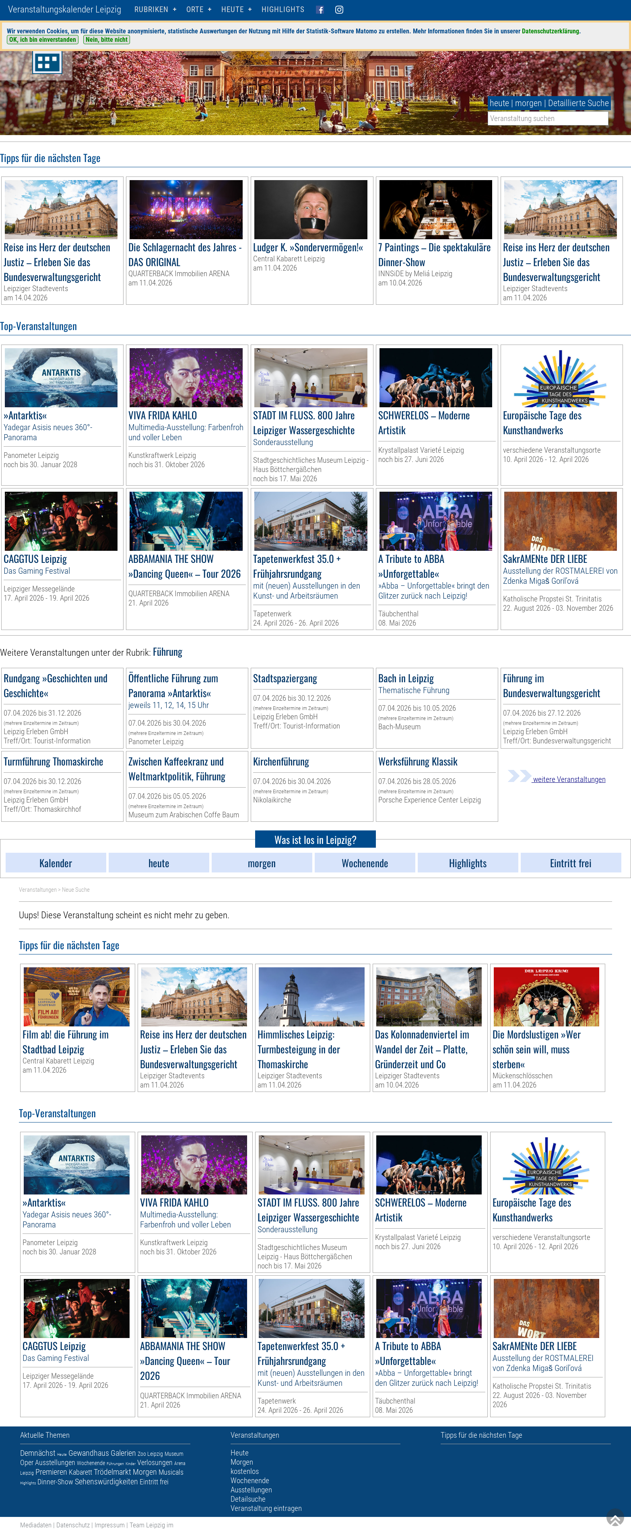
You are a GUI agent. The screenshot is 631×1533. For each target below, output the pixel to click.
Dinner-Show (55, 1482)
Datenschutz (73, 1525)
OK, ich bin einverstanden (42, 39)
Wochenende (91, 1463)
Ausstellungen (55, 1462)
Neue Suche (76, 889)
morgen (528, 103)
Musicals (171, 1472)
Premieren (51, 1472)
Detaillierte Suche (578, 103)
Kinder (131, 1463)
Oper (26, 1462)
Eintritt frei (154, 1482)
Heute (62, 1454)
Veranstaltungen (38, 889)
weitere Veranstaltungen (556, 779)
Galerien (123, 1453)
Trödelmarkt (112, 1472)
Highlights (283, 9)
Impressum (110, 1525)
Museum (174, 1454)
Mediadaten (36, 1525)
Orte (195, 9)
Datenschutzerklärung (550, 31)
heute (499, 103)
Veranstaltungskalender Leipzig (64, 9)
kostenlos (245, 1471)
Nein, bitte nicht (107, 39)
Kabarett (80, 1472)
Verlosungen (155, 1462)
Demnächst (38, 1453)
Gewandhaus (88, 1453)
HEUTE (232, 9)
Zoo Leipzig (150, 1454)
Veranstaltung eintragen (266, 1508)
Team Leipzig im (151, 1525)
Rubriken (151, 9)
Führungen (115, 1463)
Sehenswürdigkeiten (106, 1481)
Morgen (145, 1472)
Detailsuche (248, 1499)
